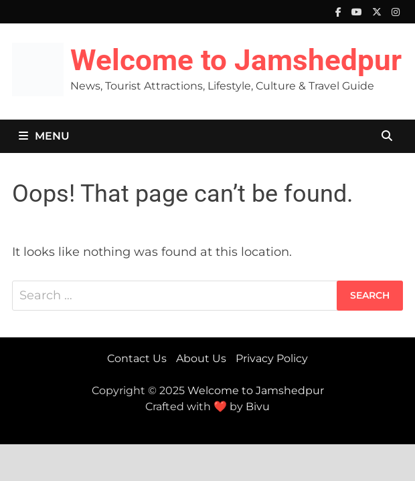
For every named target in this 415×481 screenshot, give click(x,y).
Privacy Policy (272, 358)
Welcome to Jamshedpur (236, 60)
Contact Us (137, 358)
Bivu (258, 406)
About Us (201, 358)
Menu (44, 136)
